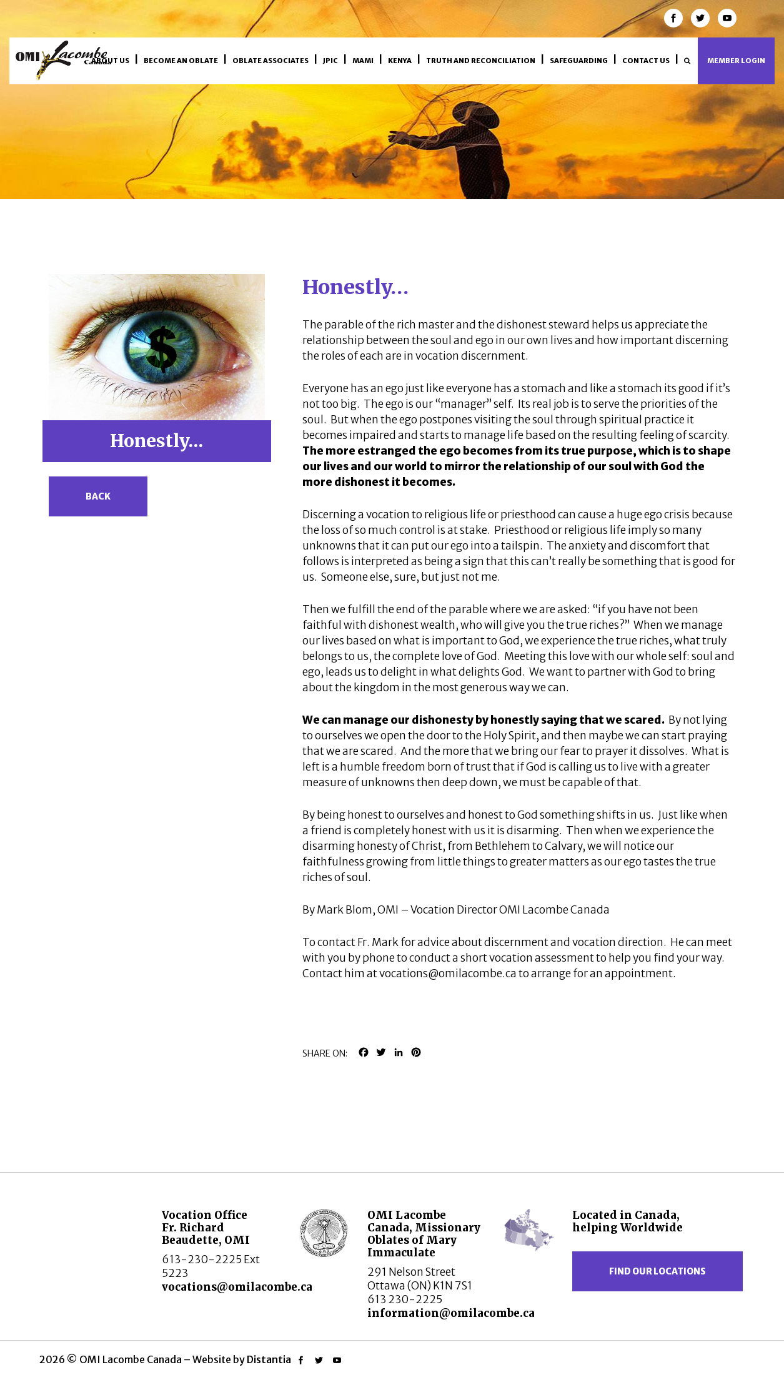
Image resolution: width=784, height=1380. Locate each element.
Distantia (269, 1359)
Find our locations (657, 1271)
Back (98, 496)
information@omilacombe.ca (451, 1313)
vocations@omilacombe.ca (237, 1287)
